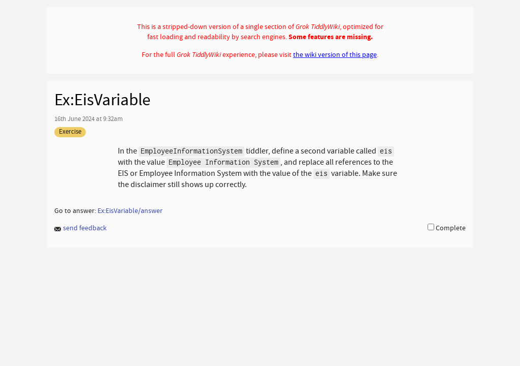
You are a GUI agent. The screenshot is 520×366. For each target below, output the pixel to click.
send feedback (80, 228)
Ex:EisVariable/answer (130, 210)
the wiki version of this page (335, 54)
